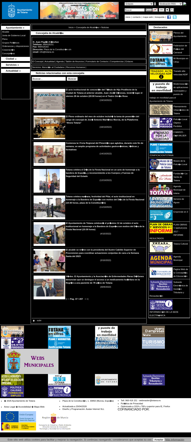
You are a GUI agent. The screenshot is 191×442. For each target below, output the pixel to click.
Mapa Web (39, 407)
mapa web (148, 17)
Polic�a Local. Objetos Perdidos (180, 122)
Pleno (5, 39)
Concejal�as (8, 53)
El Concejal (37, 61)
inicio (128, 17)
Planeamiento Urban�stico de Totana (181, 110)
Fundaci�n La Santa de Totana (180, 177)
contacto (137, 17)
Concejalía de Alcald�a (87, 27)
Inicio (71, 27)
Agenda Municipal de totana (179, 189)
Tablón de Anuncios (74, 61)
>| (87, 299)
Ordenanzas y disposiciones (15, 46)
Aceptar (158, 439)
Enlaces (129, 61)
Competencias (117, 61)
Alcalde (5, 32)
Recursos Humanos (75, 67)
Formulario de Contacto (97, 61)
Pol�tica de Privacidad (132, 403)
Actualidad (50, 61)
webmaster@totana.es (150, 400)
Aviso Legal (9, 407)
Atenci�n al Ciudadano (53, 67)
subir (36, 320)
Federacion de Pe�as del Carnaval (180, 49)
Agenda (60, 61)
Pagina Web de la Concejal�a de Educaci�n (180, 272)
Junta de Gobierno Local (14, 35)
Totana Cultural (180, 244)
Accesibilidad (24, 407)
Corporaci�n (8, 50)
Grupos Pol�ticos (10, 43)
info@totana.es (47, 52)
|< (67, 299)
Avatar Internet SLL (95, 409)
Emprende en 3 (180, 212)
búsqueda (160, 17)
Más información (174, 439)
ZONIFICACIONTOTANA (162, 155)
